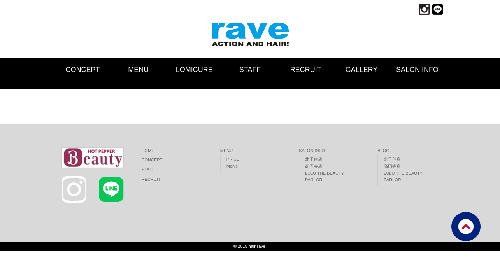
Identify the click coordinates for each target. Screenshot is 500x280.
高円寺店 (313, 166)
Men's (232, 166)
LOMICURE (194, 70)
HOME (148, 150)
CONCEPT (82, 70)
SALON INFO (417, 70)
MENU (138, 70)
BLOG (383, 150)
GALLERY (362, 70)
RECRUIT (305, 70)
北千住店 (313, 159)
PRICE (233, 159)
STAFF (250, 70)
